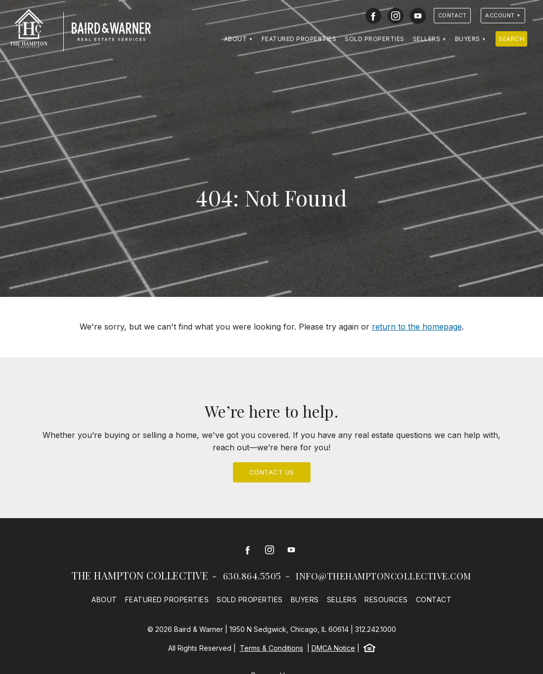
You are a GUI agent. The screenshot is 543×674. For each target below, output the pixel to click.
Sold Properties (375, 39)
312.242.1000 (375, 629)
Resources (386, 599)
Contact (452, 15)
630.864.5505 (252, 576)
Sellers (427, 39)
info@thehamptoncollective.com (383, 576)
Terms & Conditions (271, 648)
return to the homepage (417, 327)
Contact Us (271, 472)
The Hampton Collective (140, 575)
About (235, 39)
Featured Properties (299, 39)
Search (511, 39)
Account (500, 15)
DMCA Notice (333, 648)
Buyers (467, 39)
